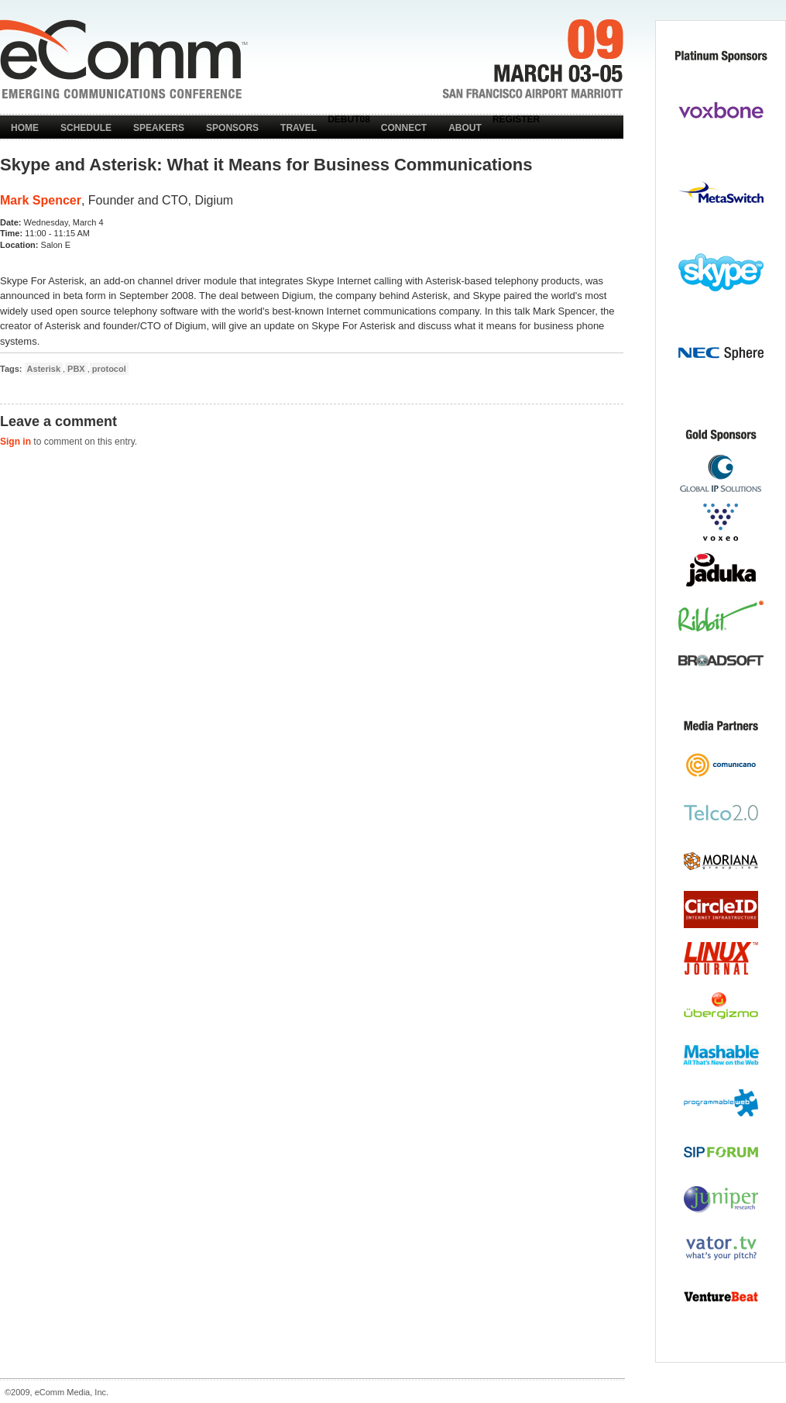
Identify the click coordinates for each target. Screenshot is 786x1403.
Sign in (15, 441)
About (465, 127)
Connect (404, 127)
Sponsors (232, 127)
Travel (298, 127)
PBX (76, 368)
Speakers (158, 127)
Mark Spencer (40, 200)
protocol (109, 368)
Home (25, 127)
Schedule (86, 127)
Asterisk (43, 368)
